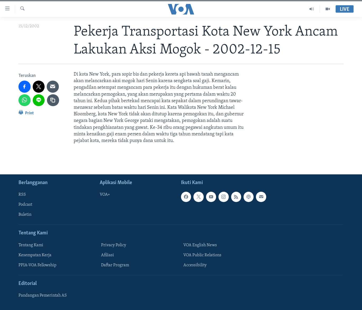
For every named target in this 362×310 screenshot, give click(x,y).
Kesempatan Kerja (34, 255)
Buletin (24, 215)
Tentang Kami (30, 245)
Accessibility (195, 265)
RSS (22, 195)
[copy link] (53, 100)
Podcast (25, 205)
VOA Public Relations (202, 255)
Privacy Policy (113, 245)
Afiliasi (107, 255)
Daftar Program (115, 265)
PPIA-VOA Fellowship (37, 265)
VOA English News (200, 245)
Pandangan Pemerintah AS (42, 295)
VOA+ (105, 195)
